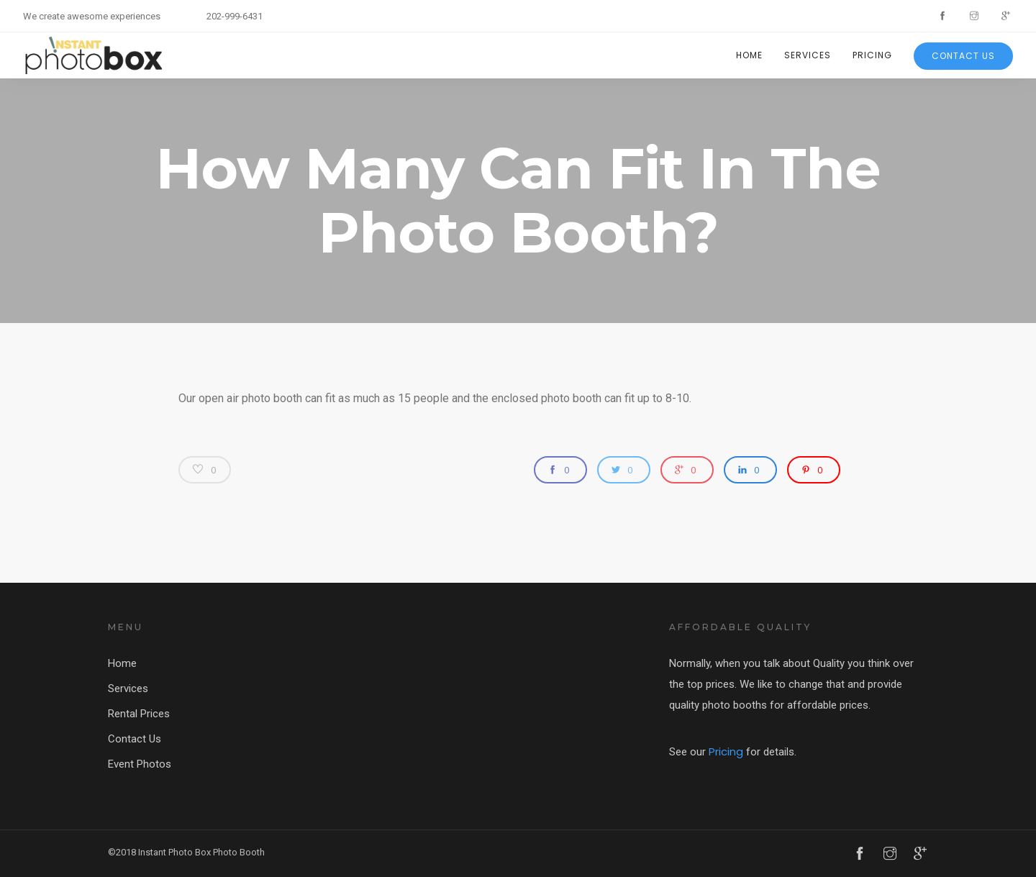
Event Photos (139, 764)
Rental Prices (139, 713)
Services (807, 55)
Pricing (872, 55)
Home (749, 55)
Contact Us (963, 56)
